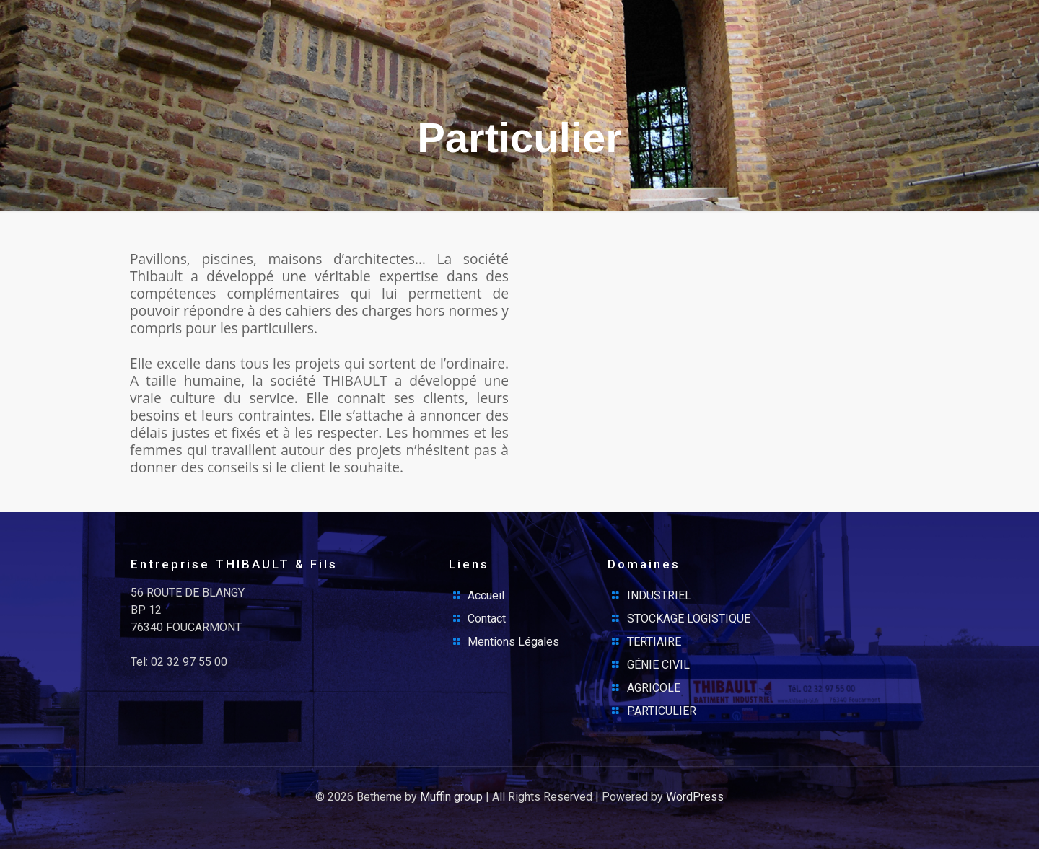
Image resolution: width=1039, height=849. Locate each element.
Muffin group (451, 797)
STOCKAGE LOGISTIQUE (688, 618)
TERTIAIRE (654, 641)
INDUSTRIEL (659, 595)
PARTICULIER (661, 711)
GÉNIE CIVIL (658, 665)
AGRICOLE (653, 688)
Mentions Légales (513, 641)
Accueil (486, 595)
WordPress (695, 797)
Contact (487, 618)
